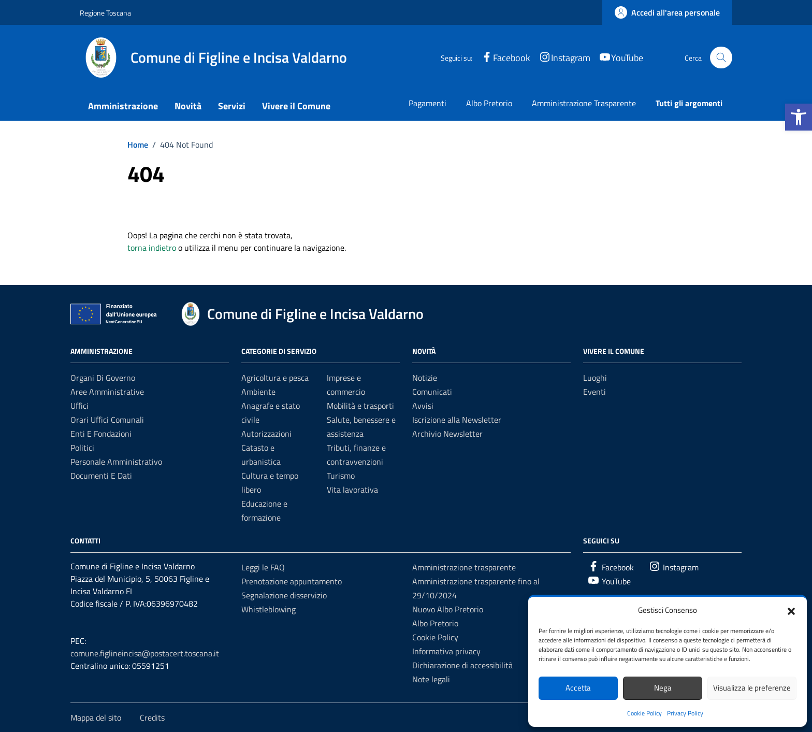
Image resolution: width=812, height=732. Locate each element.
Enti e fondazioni (101, 433)
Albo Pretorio (489, 103)
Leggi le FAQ (263, 567)
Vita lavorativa (352, 489)
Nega (663, 688)
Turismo (341, 475)
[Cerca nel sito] (721, 58)
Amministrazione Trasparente (584, 103)
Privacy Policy (685, 713)
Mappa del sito (95, 717)
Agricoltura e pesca (275, 377)
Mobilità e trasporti (360, 405)
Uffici (79, 405)
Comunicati (432, 391)
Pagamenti (427, 103)
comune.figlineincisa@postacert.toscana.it (144, 653)
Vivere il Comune (296, 106)
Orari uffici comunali (107, 419)
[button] (798, 117)
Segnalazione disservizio (284, 595)
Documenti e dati (101, 475)
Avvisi (422, 405)
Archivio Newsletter (447, 433)
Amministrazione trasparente (464, 567)
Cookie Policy (644, 713)
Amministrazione (123, 106)
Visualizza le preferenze (752, 688)
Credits (152, 717)
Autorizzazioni (266, 433)
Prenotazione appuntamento (291, 581)
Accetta (578, 688)
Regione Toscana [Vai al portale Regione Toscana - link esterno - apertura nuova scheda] (105, 12)
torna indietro (151, 247)
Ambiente (258, 391)
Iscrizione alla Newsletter (456, 419)
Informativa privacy (446, 651)
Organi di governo (102, 377)
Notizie (424, 377)
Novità (188, 106)
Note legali (431, 679)
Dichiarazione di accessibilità (462, 665)
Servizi (231, 106)
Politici (82, 447)
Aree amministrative (107, 391)
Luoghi (595, 377)
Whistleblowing (268, 609)
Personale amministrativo (116, 461)
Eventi (594, 391)
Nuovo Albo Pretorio (447, 609)
